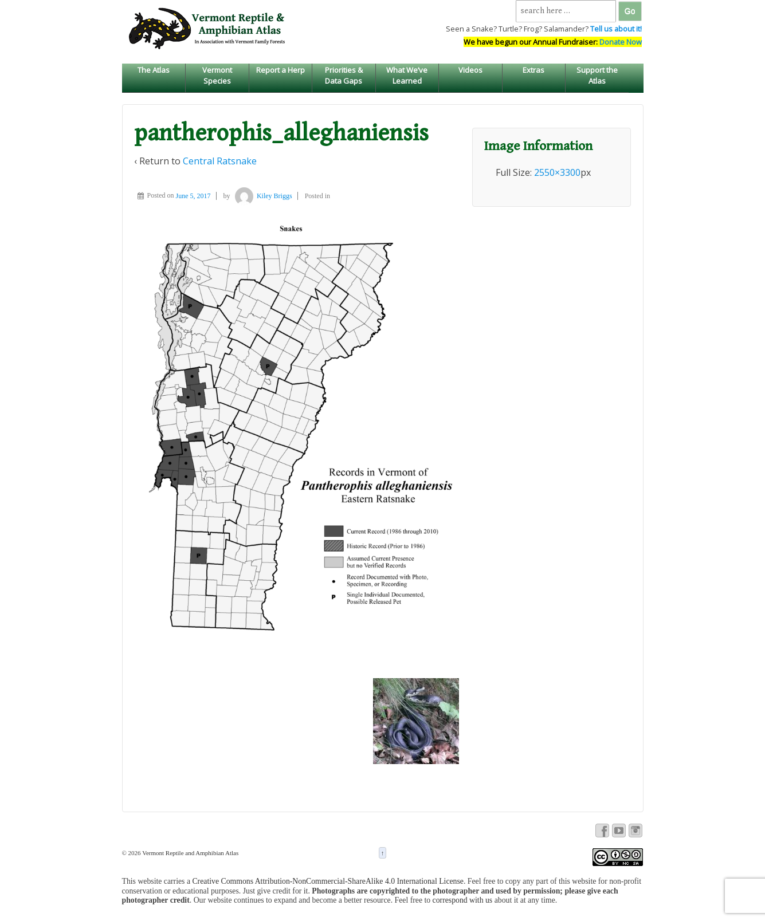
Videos (470, 70)
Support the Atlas (597, 75)
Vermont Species (217, 75)
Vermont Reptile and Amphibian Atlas (190, 852)
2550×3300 (557, 172)
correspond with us (463, 900)
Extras (533, 70)
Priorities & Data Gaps (344, 75)
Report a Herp (280, 70)
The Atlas (154, 70)
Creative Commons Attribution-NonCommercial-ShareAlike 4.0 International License (328, 881)
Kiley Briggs (262, 196)
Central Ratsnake (220, 161)
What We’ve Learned (406, 75)
